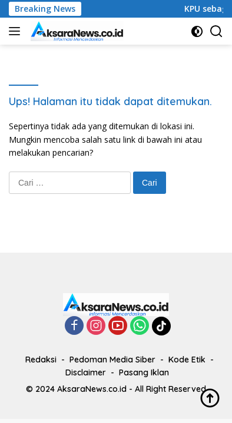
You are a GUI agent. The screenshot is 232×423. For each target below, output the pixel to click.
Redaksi (41, 359)
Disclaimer (85, 372)
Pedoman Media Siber (112, 359)
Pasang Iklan (144, 372)
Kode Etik (187, 359)
